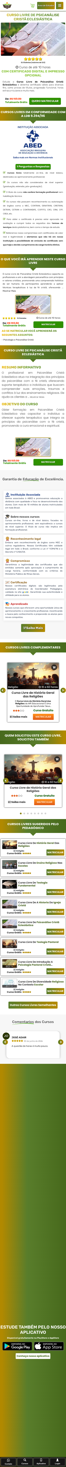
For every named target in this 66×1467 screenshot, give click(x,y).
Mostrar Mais (9, 291)
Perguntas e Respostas (33, 166)
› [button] (64, 690)
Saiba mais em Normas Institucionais (33, 157)
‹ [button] (4, 690)
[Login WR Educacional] (59, 5)
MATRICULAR (43, 716)
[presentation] (5, 780)
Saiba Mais (33, 628)
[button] (21, 813)
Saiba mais (18, 716)
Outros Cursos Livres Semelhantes (33, 1005)
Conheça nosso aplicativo (33, 1356)
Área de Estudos (46, 5)
